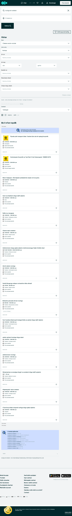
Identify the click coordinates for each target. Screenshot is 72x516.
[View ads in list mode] (2, 115)
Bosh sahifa (3, 104)
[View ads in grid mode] (5, 115)
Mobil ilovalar (4, 475)
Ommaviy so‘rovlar (30, 485)
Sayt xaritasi (28, 478)
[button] (42, 3)
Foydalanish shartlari (6, 485)
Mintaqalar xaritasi (30, 480)
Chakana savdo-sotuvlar (14, 104)
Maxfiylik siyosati (5, 487)
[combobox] (36, 10)
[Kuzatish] (56, 152)
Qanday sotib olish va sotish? (33, 490)
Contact (26, 492)
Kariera (26, 487)
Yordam (2, 478)
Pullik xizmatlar (4, 480)
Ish (7, 104)
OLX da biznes (4, 483)
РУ (34, 3)
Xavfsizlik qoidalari (30, 475)
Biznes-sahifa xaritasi (30, 483)
